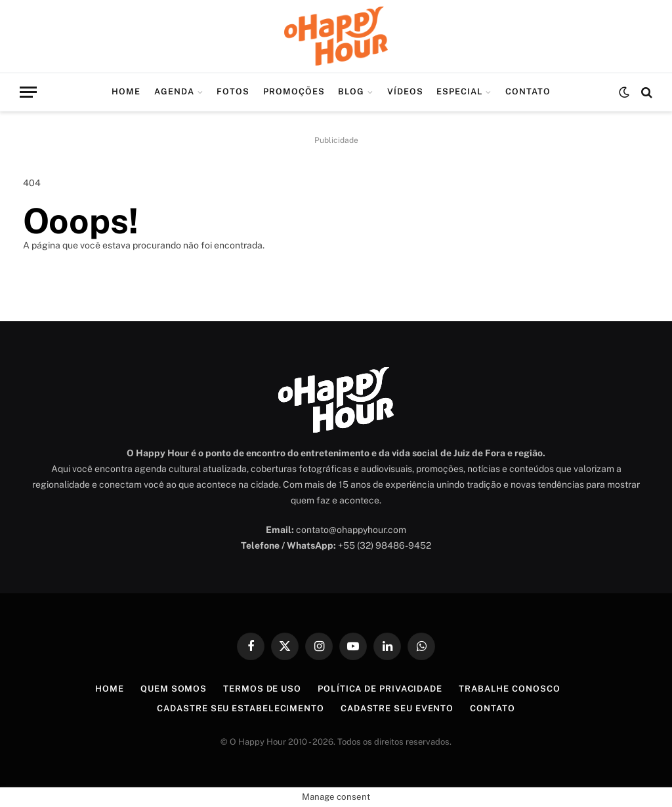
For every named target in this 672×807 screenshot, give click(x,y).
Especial (459, 91)
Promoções (294, 91)
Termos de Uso (262, 689)
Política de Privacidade (380, 689)
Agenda (174, 91)
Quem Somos (173, 689)
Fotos (233, 91)
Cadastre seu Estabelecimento (240, 708)
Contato (528, 91)
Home (126, 91)
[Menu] (28, 92)
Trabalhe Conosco (509, 689)
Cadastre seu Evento (397, 708)
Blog (351, 91)
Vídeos (405, 91)
